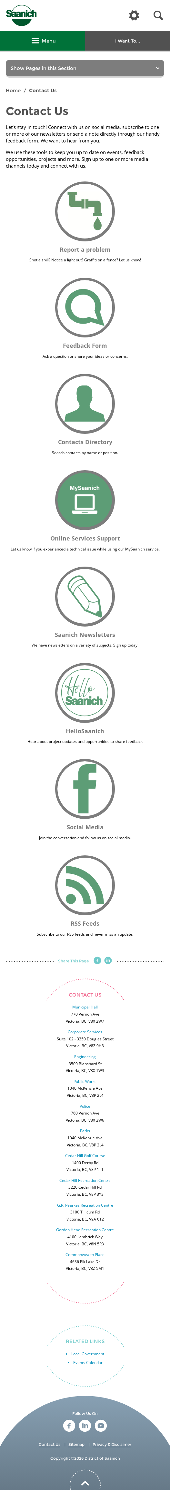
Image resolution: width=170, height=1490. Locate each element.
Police (85, 1106)
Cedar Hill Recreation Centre (85, 1180)
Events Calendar (88, 1362)
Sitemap (76, 1444)
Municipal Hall (85, 1007)
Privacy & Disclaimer (112, 1444)
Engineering (85, 1056)
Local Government (87, 1354)
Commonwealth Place (85, 1254)
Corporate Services (85, 1032)
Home (13, 90)
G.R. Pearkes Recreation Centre (85, 1205)
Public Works (85, 1081)
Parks (85, 1131)
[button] (158, 15)
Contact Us (49, 1444)
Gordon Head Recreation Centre (85, 1229)
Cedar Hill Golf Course (85, 1155)
